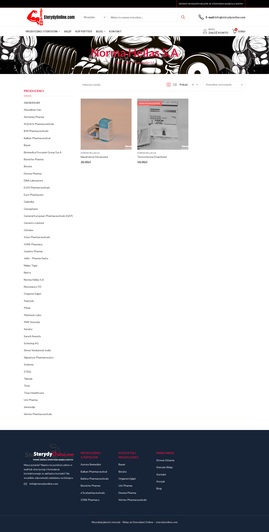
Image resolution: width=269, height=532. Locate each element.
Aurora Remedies (91, 464)
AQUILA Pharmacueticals (39, 123)
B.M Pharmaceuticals (36, 130)
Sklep (128, 62)
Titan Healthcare (34, 392)
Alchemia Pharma (34, 116)
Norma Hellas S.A (90, 153)
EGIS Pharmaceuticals (37, 187)
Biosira (28, 166)
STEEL (28, 371)
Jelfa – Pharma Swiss (36, 258)
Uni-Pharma (31, 399)
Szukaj (183, 17)
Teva (27, 385)
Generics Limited (34, 222)
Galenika (29, 201)
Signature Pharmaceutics (39, 357)
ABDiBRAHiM (32, 102)
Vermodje (29, 407)
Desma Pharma (32, 173)
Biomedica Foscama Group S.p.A (43, 152)
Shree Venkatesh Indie (37, 350)
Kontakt (161, 474)
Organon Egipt (32, 293)
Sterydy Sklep (164, 467)
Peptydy (29, 300)
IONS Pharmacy (33, 244)
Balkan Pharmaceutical (37, 138)
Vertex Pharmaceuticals (38, 414)
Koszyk (160, 481)
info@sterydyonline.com (44, 483)
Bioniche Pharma (34, 159)
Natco (27, 272)
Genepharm (31, 208)
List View (175, 85)
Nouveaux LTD (32, 286)
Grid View (169, 85)
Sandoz (28, 329)
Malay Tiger (31, 265)
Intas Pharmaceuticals (37, 237)
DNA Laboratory (33, 180)
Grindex (28, 230)
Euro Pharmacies (34, 194)
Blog (159, 488)
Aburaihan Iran (32, 109)
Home (118, 62)
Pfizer (27, 307)
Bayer (27, 145)
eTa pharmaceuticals (93, 492)
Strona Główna (165, 460)
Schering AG (31, 343)
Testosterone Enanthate (152, 156)
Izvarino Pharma (33, 251)
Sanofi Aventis (32, 336)
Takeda (28, 378)
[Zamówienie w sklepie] (224, 84)
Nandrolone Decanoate (94, 156)
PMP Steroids (32, 322)
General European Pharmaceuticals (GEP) (48, 215)
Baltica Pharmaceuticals (95, 478)
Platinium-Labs (32, 315)
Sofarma (29, 364)
